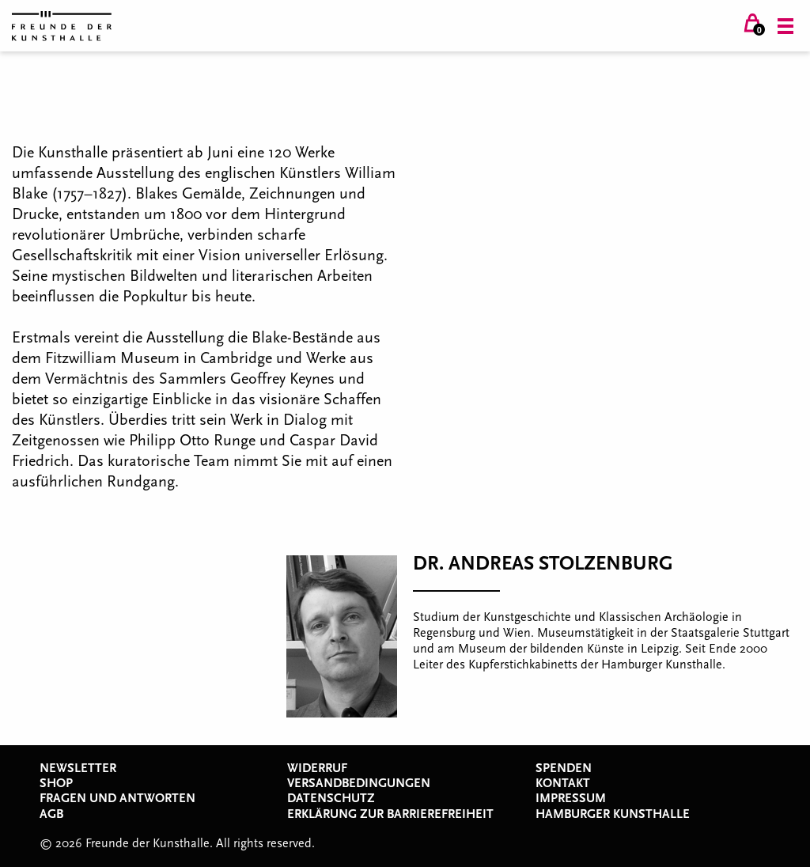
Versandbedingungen (358, 783)
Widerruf (317, 768)
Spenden (564, 768)
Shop (56, 783)
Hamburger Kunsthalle (613, 814)
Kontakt (563, 783)
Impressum (571, 798)
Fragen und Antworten (117, 798)
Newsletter (78, 768)
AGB (51, 814)
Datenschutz (331, 798)
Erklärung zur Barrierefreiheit (390, 814)
